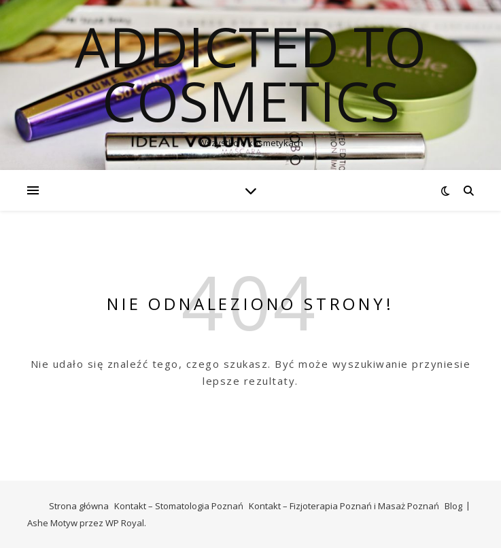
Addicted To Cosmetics (250, 73)
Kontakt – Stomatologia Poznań (178, 506)
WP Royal (124, 523)
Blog (453, 506)
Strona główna (79, 506)
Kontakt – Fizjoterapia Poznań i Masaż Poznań (344, 506)
